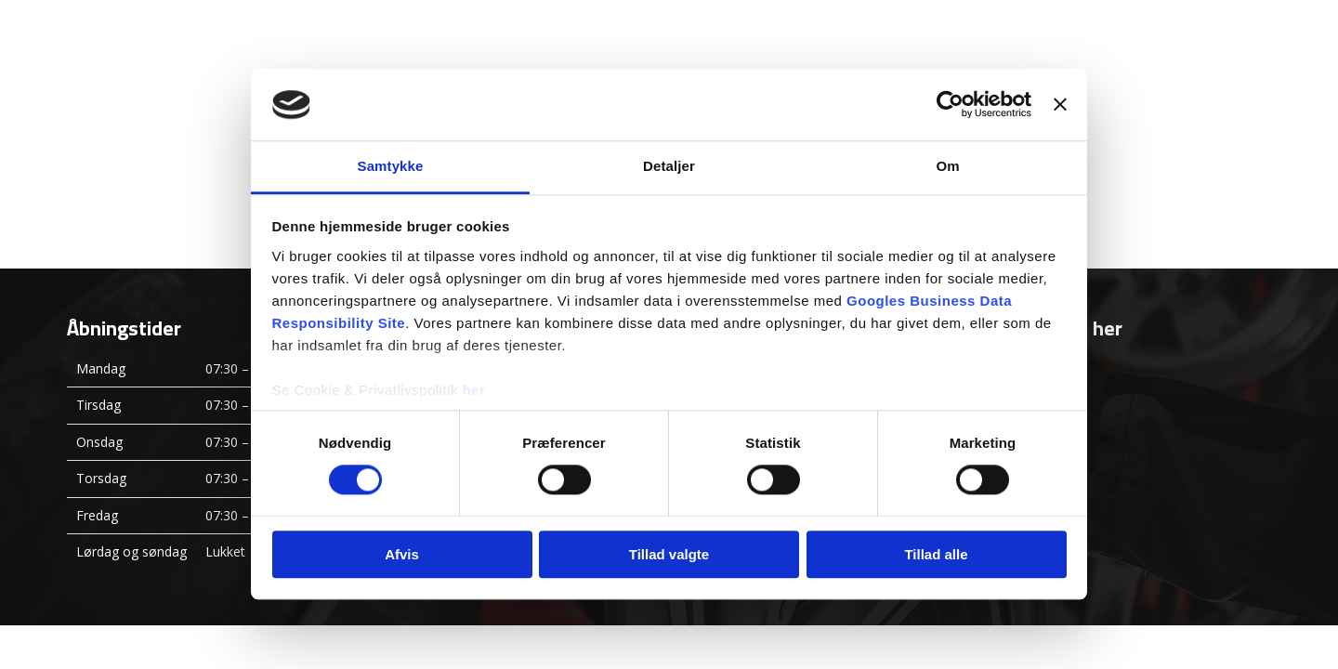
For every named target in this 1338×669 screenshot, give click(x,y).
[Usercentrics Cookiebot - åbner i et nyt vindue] (950, 105)
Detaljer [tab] (669, 166)
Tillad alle (935, 554)
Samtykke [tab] (391, 166)
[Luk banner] (1060, 105)
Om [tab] (947, 166)
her (474, 390)
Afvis (402, 554)
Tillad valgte (669, 554)
